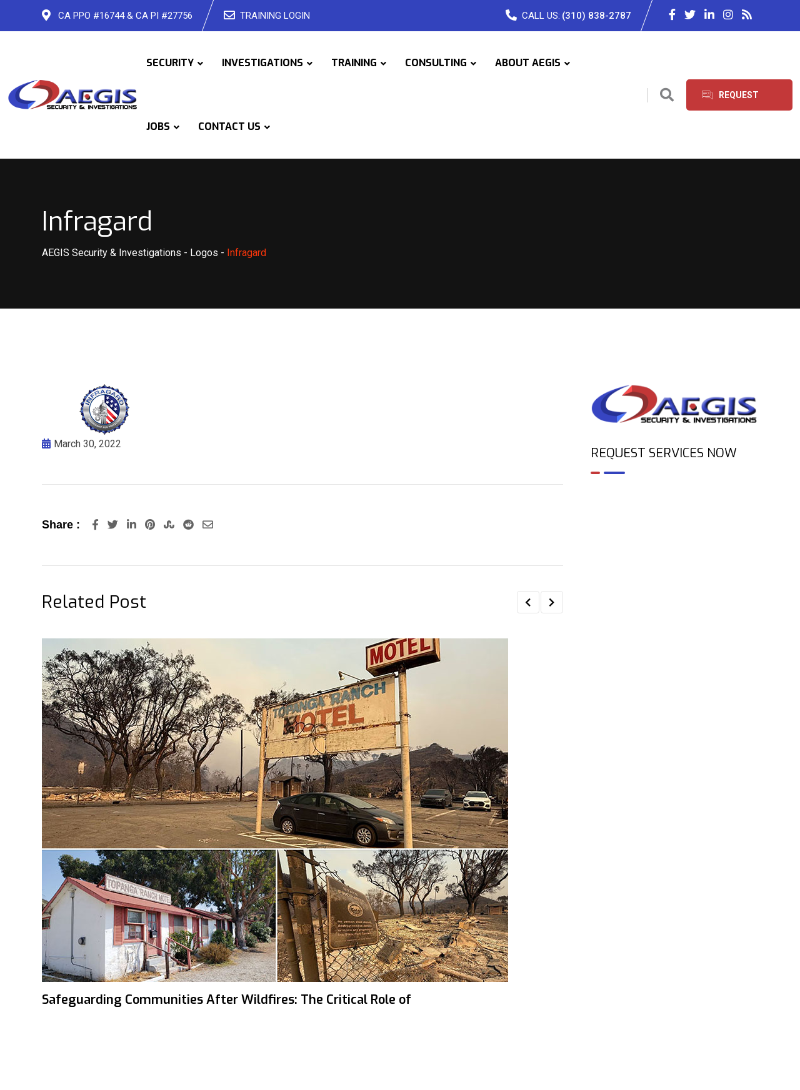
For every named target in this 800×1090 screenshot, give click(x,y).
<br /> (675, 538)
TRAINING (354, 62)
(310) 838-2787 (596, 15)
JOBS (158, 126)
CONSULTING (436, 62)
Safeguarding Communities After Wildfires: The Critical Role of (226, 999)
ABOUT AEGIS (528, 62)
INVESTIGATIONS (262, 62)
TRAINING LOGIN (275, 15)
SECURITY (170, 62)
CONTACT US (229, 126)
